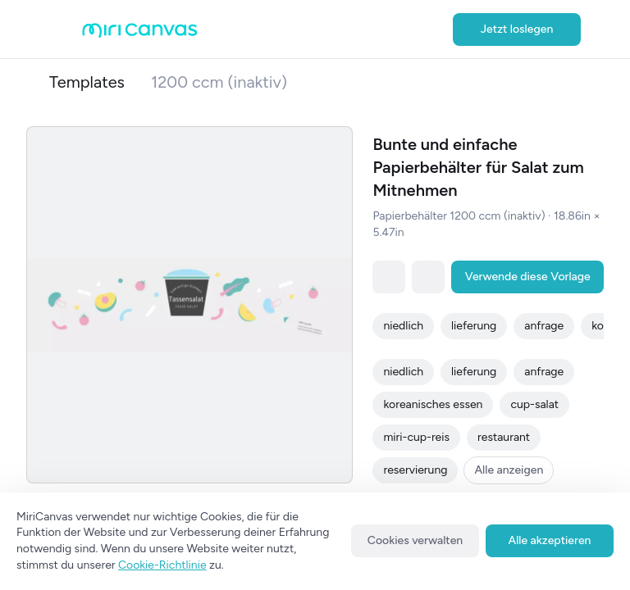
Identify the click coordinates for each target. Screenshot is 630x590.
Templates (87, 82)
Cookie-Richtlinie (162, 565)
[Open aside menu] (65, 29)
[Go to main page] (140, 34)
